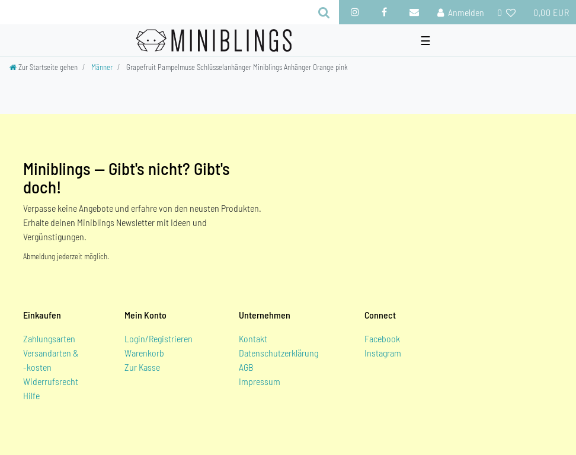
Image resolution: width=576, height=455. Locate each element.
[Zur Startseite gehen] (43, 67)
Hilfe (31, 395)
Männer (102, 67)
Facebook (382, 338)
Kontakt (253, 338)
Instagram (382, 352)
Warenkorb (144, 352)
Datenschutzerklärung (278, 352)
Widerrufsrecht (50, 381)
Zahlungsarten (49, 338)
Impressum (259, 381)
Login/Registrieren (158, 338)
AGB (246, 367)
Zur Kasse (142, 367)
